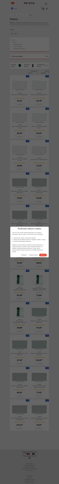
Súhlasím (43, 255)
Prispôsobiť (23, 255)
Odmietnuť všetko (33, 255)
